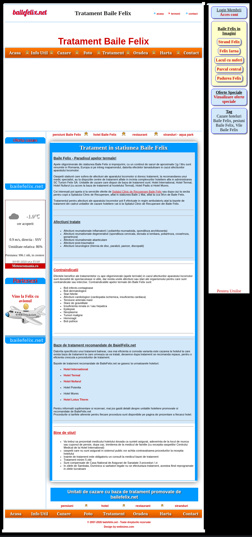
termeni (175, 13)
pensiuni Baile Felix (67, 134)
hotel (105, 506)
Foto (88, 53)
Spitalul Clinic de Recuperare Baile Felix (137, 191)
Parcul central (229, 69)
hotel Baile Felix (104, 134)
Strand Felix (229, 42)
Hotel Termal (72, 375)
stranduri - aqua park (178, 134)
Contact (191, 53)
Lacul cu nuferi (229, 60)
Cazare (64, 53)
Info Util (39, 53)
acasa (160, 13)
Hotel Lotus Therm (76, 399)
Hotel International (76, 369)
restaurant (139, 134)
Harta (166, 53)
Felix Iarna (229, 51)
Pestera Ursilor (229, 291)
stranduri (181, 506)
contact (193, 13)
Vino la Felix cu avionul (25, 298)
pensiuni (67, 506)
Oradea (140, 53)
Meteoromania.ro (25, 266)
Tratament (113, 53)
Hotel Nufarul (72, 381)
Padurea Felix (229, 78)
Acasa (15, 53)
